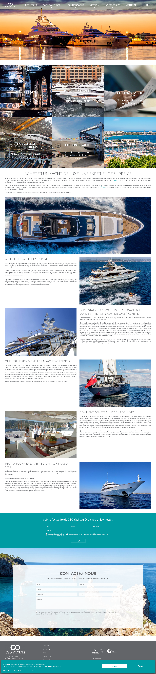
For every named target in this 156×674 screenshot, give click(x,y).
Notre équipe (112, 5)
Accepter (115, 666)
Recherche (31, 5)
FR (147, 5)
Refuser (140, 666)
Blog (44, 653)
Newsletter (47, 656)
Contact (131, 5)
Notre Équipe (47, 649)
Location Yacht (75, 5)
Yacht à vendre (51, 5)
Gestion (94, 5)
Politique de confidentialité (10, 671)
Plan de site (46, 660)
